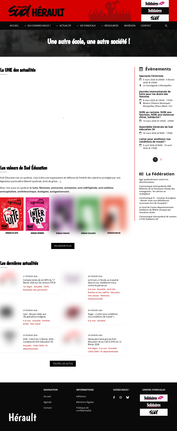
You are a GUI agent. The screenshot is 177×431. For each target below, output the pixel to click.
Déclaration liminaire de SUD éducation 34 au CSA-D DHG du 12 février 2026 (104, 342)
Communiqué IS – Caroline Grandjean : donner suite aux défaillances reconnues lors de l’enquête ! (157, 200)
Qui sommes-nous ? (37, 25)
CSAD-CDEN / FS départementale (103, 351)
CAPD (46, 286)
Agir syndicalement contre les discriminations (153, 180)
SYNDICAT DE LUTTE (12, 233)
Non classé (35, 323)
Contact (146, 25)
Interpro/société (95, 298)
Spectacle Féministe (151, 76)
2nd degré (92, 348)
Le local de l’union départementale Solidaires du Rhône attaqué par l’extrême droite (156, 210)
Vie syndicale (86, 25)
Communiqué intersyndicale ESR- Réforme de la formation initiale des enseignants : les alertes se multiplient (157, 190)
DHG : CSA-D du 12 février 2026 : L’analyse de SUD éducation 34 (38, 340)
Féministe (104, 295)
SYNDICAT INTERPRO (37, 233)
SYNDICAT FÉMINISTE (62, 233)
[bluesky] (127, 396)
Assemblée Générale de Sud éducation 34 (156, 128)
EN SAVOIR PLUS (63, 245)
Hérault (22, 417)
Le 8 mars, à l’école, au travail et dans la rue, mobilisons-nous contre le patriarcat (103, 282)
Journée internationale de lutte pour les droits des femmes (155, 94)
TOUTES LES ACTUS (63, 363)
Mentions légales (85, 402)
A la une (91, 289)
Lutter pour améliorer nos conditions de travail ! (155, 140)
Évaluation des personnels (35, 289)
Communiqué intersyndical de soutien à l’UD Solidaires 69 (157, 217)
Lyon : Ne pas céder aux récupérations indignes (34, 315)
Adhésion (129, 25)
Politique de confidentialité (83, 409)
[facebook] (114, 396)
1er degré (27, 286)
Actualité (63, 25)
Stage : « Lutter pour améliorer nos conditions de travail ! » (103, 315)
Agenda (47, 402)
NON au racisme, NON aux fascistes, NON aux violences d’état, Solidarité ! (156, 114)
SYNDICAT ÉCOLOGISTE (88, 233)
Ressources (109, 25)
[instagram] (121, 396)
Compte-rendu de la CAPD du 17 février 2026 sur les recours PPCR (39, 281)
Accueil (14, 25)
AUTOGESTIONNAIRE (113, 233)
